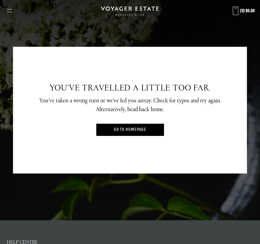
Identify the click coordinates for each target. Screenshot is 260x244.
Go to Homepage (130, 129)
